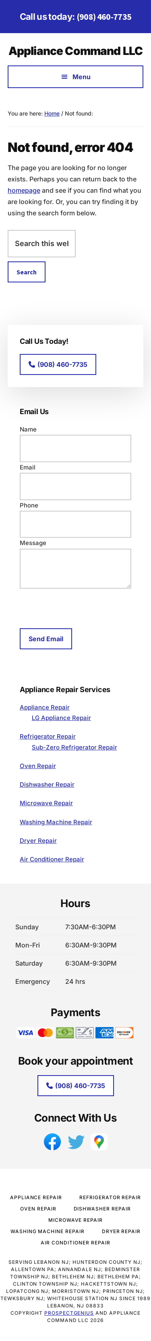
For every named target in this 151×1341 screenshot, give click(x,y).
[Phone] (76, 524)
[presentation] (81, 607)
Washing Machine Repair (56, 822)
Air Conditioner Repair (52, 859)
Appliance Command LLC (75, 51)
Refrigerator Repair (48, 736)
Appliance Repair (45, 707)
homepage (24, 190)
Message (33, 543)
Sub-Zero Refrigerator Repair (74, 747)
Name (28, 429)
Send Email (46, 639)
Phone (29, 505)
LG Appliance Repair (61, 718)
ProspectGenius (69, 1313)
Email (27, 467)
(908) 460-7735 (104, 16)
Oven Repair (38, 766)
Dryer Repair (38, 840)
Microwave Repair (46, 803)
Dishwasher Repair (47, 784)
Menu (81, 77)
